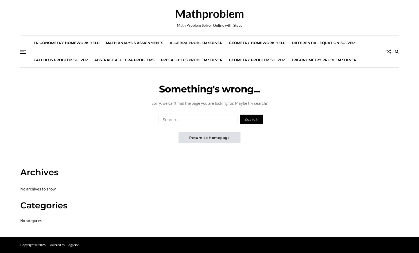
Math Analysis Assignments (134, 43)
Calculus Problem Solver (61, 60)
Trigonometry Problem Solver (323, 60)
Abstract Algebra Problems (124, 60)
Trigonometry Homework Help (66, 43)
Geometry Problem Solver (257, 60)
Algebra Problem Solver (196, 43)
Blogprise (72, 245)
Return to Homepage (209, 137)
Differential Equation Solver (323, 43)
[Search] (397, 51)
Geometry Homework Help (257, 43)
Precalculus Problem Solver (192, 60)
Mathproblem (209, 13)
